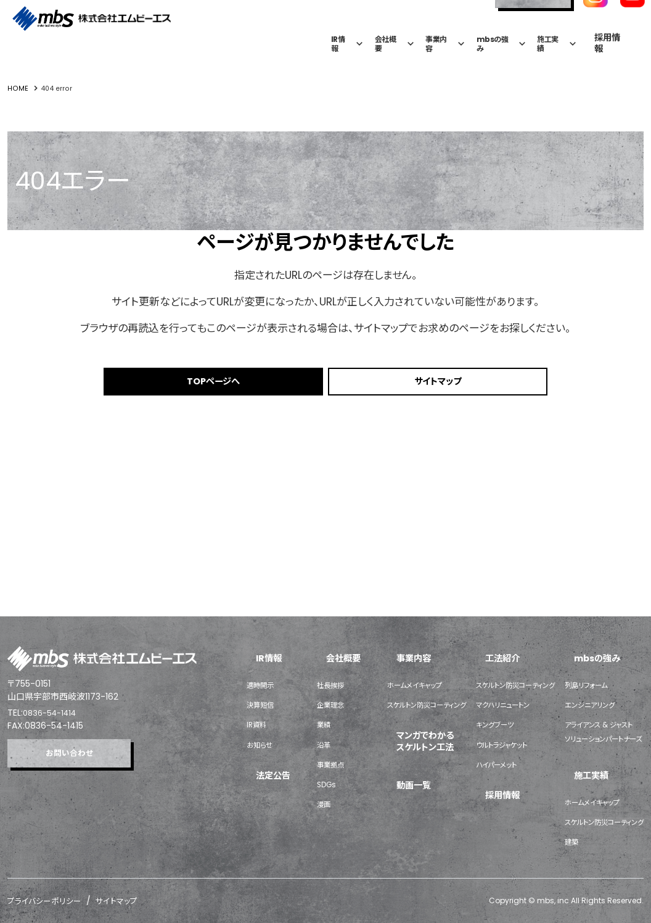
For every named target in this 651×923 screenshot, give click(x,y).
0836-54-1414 (53, 569)
